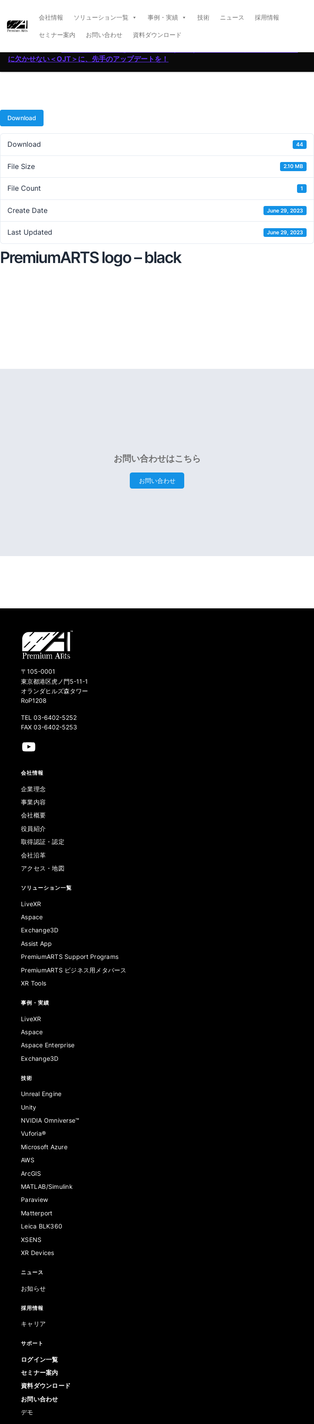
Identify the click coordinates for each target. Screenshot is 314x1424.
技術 (203, 17)
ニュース (232, 17)
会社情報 (51, 17)
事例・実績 (167, 17)
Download (21, 117)
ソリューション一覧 (105, 17)
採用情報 (267, 17)
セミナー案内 (57, 34)
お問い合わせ (104, 34)
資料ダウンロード (157, 34)
